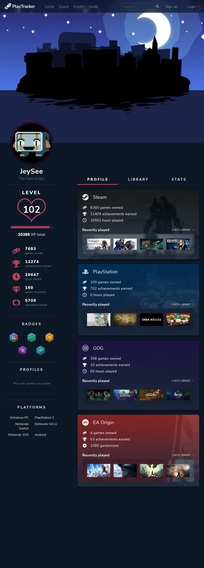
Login (193, 6)
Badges (31, 324)
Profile (97, 179)
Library (138, 179)
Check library (183, 230)
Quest (64, 6)
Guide (93, 6)
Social (49, 6)
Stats (179, 179)
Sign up (171, 6)
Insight (78, 6)
